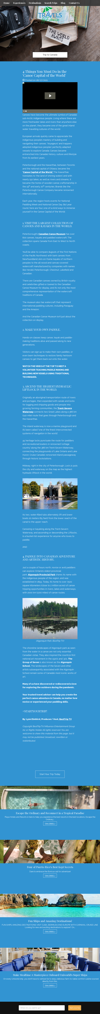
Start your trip (75, 1008)
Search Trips (51, 3)
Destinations (35, 3)
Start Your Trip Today (50, 774)
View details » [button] (50, 823)
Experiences (19, 3)
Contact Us (74, 3)
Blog (63, 3)
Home (7, 3)
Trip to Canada (50, 54)
